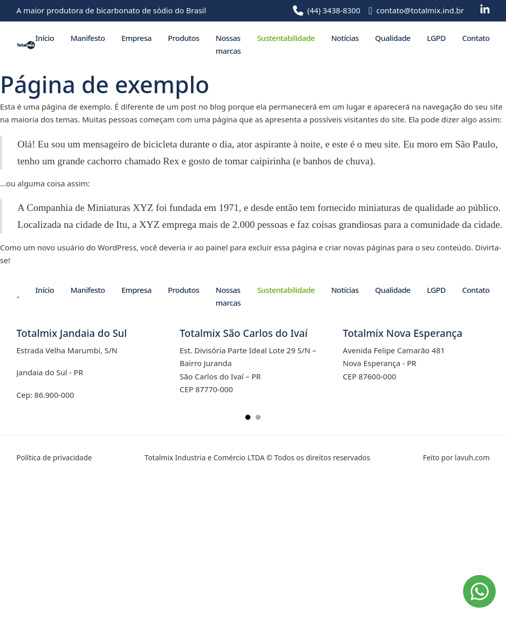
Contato (476, 38)
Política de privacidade (54, 457)
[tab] (247, 417)
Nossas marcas (228, 44)
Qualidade (392, 38)
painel (217, 247)
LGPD (436, 38)
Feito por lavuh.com (456, 457)
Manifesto (87, 38)
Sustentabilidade (285, 38)
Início (44, 38)
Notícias (345, 38)
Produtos (183, 38)
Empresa (136, 38)
